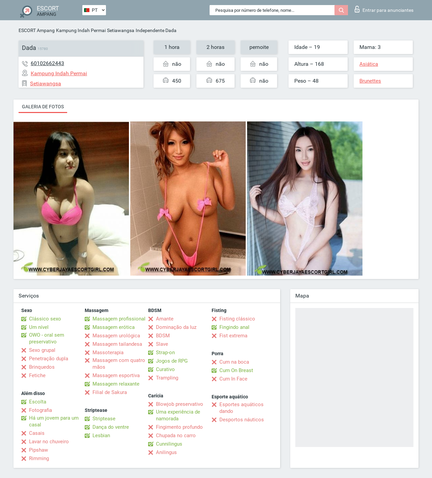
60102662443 (47, 63)
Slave (162, 344)
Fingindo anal (234, 327)
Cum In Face (233, 379)
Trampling (167, 378)
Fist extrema (233, 336)
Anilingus (166, 452)
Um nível (39, 327)
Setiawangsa (120, 30)
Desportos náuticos (241, 420)
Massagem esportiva (116, 375)
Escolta (37, 402)
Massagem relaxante (115, 384)
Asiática (368, 64)
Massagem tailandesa (117, 344)
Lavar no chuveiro (49, 442)
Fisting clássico (237, 319)
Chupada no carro (176, 435)
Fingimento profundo (179, 427)
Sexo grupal (42, 350)
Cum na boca (234, 362)
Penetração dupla (48, 359)
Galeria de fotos (43, 106)
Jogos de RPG (172, 361)
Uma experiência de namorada (178, 415)
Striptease (103, 419)
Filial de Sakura (109, 392)
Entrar (384, 9)
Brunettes (370, 81)
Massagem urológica (116, 336)
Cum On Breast (236, 370)
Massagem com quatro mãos (118, 363)
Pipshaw (38, 450)
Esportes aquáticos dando (241, 407)
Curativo (165, 369)
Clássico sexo (45, 319)
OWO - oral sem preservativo (46, 338)
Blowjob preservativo (179, 404)
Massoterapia (108, 352)
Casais (37, 433)
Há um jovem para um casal (54, 421)
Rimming (39, 458)
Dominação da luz (176, 327)
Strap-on (165, 352)
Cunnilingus (169, 444)
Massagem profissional (118, 319)
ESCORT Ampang (37, 30)
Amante (164, 319)
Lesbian (101, 435)
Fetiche (37, 375)
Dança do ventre (110, 427)
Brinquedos (42, 367)
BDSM (163, 336)
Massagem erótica (113, 327)
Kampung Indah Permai (81, 30)
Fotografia (40, 410)
